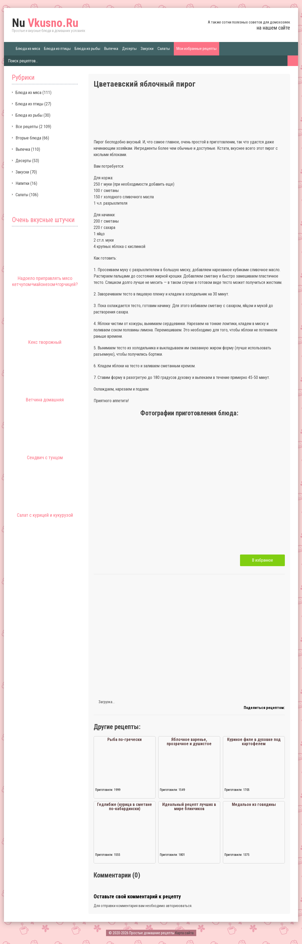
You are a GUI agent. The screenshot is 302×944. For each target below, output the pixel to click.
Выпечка (111, 48)
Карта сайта (184, 933)
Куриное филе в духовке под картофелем (254, 741)
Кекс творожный (44, 342)
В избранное (262, 560)
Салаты (163, 48)
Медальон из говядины (254, 804)
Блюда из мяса (28, 48)
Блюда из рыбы (87, 48)
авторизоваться (178, 906)
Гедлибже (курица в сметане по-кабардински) (124, 806)
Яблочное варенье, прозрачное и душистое (189, 741)
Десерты (129, 48)
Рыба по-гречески (124, 739)
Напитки (22, 183)
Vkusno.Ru (45, 23)
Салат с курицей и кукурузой (45, 515)
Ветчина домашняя (45, 399)
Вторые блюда (28, 137)
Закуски (147, 48)
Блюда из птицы (57, 48)
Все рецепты (27, 126)
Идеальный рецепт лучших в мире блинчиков (189, 806)
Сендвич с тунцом (45, 457)
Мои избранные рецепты (196, 48)
